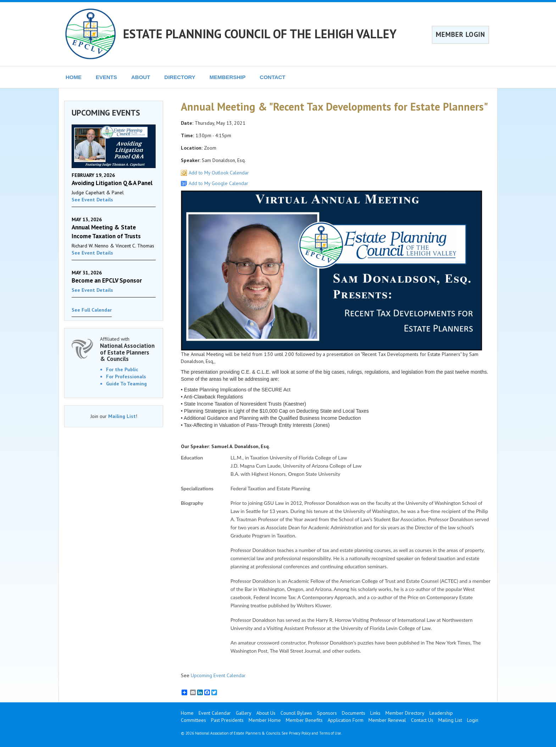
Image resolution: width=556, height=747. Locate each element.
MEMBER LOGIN (460, 34)
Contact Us (422, 720)
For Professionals (126, 376)
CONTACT (272, 77)
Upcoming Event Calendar (218, 675)
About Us (266, 713)
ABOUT (140, 77)
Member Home (265, 720)
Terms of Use (330, 733)
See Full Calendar (92, 310)
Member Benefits (304, 720)
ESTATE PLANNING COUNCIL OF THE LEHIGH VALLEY (259, 33)
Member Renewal (387, 720)
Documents (353, 713)
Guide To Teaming (126, 383)
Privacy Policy (300, 733)
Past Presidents (227, 720)
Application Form (345, 720)
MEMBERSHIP (228, 77)
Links (375, 713)
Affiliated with (128, 349)
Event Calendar (215, 713)
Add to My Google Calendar (218, 183)
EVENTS (106, 77)
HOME (74, 77)
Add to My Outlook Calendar (219, 172)
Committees (193, 720)
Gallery (243, 713)
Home (187, 713)
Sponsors (327, 713)
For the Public (122, 369)
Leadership (441, 713)
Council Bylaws (296, 713)
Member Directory (404, 713)
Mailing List (122, 416)
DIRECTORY (179, 77)
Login (472, 720)
